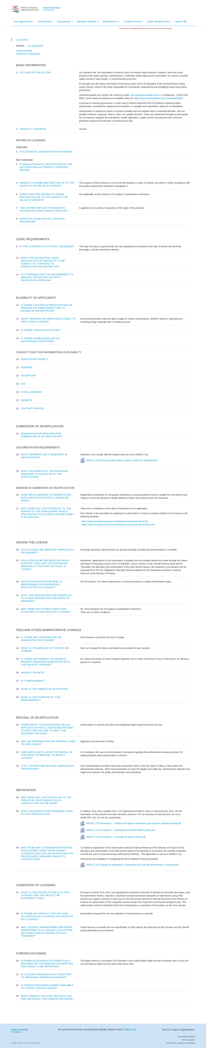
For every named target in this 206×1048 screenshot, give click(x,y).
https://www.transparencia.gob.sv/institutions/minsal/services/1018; (115, 521)
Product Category (28, 54)
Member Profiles (88, 21)
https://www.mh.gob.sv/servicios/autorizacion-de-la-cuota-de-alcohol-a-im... (119, 524)
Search (180, 21)
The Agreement (23, 21)
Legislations (24, 50)
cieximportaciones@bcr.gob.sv (145, 95)
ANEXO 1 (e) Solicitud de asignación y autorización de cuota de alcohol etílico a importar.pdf (132, 864)
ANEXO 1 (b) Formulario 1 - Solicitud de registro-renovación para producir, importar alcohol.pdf (133, 823)
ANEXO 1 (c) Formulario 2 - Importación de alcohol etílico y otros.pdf (120, 830)
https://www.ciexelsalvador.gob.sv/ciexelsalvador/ (158, 98)
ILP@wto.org (129, 1029)
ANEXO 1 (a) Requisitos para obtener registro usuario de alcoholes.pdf (121, 460)
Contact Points (133, 21)
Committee (45, 21)
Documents (65, 21)
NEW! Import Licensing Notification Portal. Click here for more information (149, 28)
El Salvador (35, 46)
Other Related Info (159, 21)
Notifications (111, 21)
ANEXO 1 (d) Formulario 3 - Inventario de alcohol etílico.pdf (115, 837)
